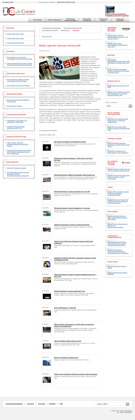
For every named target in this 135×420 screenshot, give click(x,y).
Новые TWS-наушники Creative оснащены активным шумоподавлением (118, 193)
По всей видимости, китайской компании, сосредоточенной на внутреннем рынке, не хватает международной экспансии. (75, 178)
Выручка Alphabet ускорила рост (66, 358)
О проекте (30, 403)
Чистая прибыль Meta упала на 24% (67, 341)
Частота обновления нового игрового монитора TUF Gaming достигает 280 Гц (118, 70)
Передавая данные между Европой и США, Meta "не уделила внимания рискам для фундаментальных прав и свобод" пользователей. (75, 330)
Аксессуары (112, 262)
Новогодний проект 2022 (15, 34)
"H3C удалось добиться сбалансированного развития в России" (17, 144)
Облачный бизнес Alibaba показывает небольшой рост (74, 175)
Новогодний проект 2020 (15, 43)
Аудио (110, 187)
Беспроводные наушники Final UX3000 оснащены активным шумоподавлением (117, 201)
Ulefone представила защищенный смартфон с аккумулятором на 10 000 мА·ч (118, 251)
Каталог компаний (54, 20)
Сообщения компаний (16, 114)
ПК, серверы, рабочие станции (112, 163)
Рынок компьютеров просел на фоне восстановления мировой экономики (19, 64)
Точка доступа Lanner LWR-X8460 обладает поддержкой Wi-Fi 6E (118, 128)
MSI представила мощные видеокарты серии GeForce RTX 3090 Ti (118, 144)
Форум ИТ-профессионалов (16, 168)
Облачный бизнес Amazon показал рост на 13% (72, 192)
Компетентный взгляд (16, 137)
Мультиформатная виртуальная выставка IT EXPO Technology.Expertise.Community (18, 174)
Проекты (10, 28)
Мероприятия (12, 162)
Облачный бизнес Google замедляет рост (69, 291)
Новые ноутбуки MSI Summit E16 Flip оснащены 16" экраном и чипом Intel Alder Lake (118, 93)
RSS (61, 403)
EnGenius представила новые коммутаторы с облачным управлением (117, 120)
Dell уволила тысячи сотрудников (18, 85)
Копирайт (52, 403)
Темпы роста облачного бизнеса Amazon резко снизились (75, 374)
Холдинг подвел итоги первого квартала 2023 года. (71, 360)
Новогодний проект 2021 (15, 38)
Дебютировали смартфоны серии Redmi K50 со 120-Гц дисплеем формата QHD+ (116, 243)
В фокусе (11, 51)
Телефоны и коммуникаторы (114, 236)
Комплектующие (114, 138)
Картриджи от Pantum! (14, 106)
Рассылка (41, 403)
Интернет (47, 37)
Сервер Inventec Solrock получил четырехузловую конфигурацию (118, 169)
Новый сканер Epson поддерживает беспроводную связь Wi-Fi (117, 45)
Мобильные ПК (113, 81)
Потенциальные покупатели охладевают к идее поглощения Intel (19, 58)
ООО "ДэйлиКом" (126, 411)
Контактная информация (14, 403)
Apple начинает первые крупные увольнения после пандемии (18, 80)
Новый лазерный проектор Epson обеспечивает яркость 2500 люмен (117, 217)
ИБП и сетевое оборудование (113, 113)
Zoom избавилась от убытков (65, 308)
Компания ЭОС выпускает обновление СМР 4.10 (16, 127)
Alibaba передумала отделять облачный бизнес (72, 225)
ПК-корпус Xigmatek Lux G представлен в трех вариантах (117, 152)
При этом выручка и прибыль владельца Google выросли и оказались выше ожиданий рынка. (74, 262)
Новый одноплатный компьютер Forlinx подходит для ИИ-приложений (118, 177)
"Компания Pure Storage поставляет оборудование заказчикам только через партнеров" (19, 151)
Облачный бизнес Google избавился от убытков (72, 208)
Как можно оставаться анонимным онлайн (70, 142)
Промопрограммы (14, 94)
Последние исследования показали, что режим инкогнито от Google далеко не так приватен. (75, 144)
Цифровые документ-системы (112, 29)
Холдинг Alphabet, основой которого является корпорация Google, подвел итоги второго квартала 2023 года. (74, 294)
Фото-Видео (112, 211)
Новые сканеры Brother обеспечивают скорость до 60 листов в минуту (117, 37)
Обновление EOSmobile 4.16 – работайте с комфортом (17, 121)
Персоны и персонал (16, 73)
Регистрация (37, 20)
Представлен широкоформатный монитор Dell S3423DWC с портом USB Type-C (118, 62)
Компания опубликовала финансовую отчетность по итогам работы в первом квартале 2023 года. (74, 344)
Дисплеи (111, 55)
